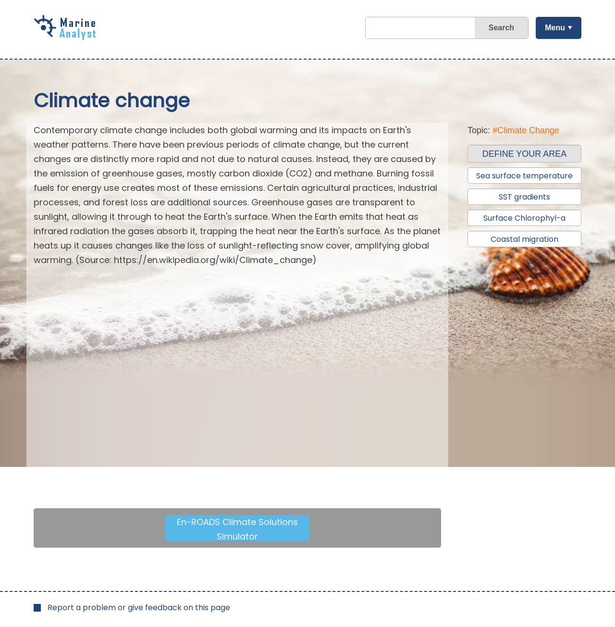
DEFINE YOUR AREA (524, 154)
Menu (555, 28)
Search (501, 28)
